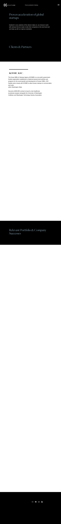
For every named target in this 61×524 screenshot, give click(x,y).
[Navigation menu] (58, 4)
